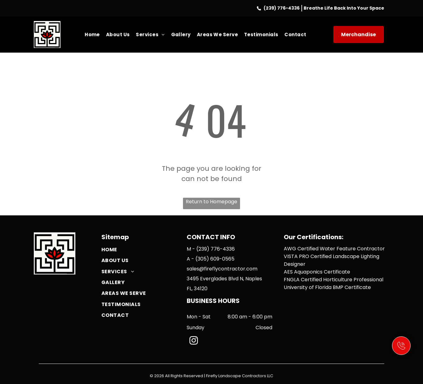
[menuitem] (92, 34)
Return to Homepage (211, 201)
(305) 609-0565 (214, 258)
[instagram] (193, 341)
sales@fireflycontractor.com (222, 268)
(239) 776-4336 (282, 8)
